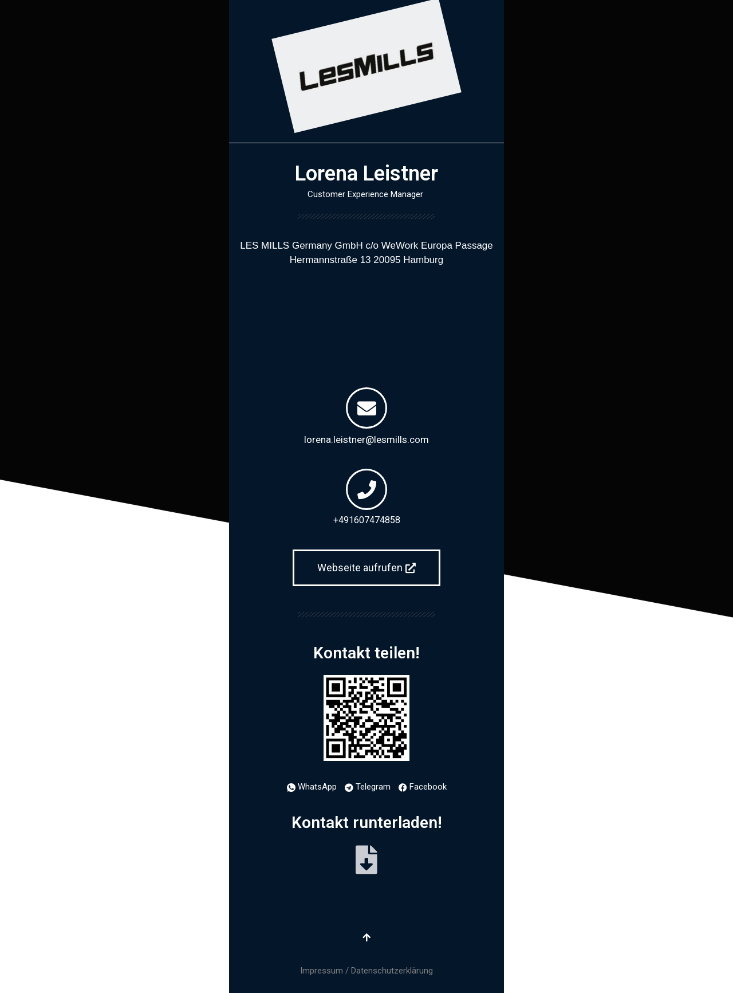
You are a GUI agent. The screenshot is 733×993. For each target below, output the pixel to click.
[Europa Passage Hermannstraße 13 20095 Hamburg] (366, 321)
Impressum (321, 970)
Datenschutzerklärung (392, 970)
